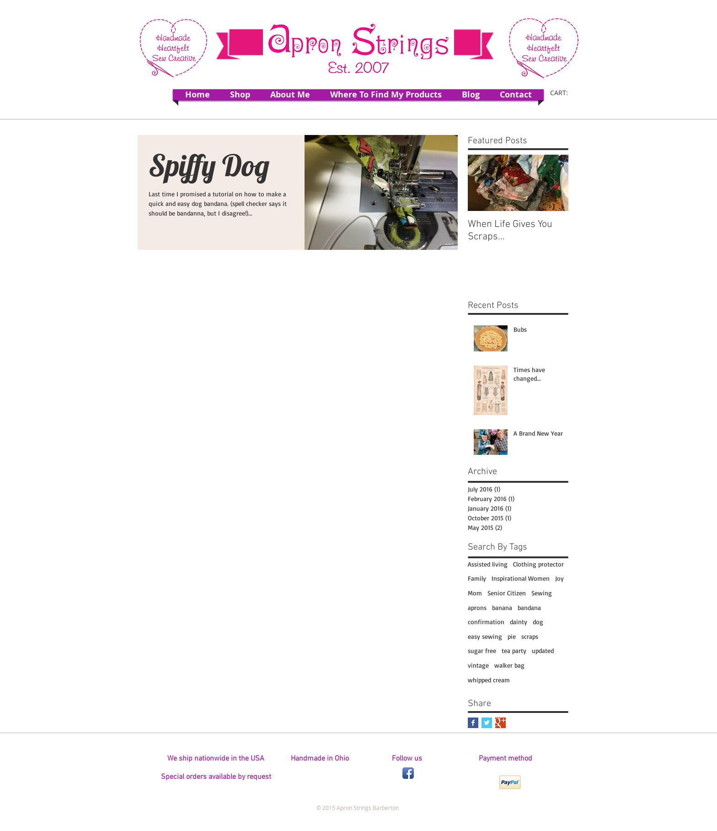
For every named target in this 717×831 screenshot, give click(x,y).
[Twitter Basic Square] (487, 723)
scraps (529, 636)
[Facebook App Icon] (408, 773)
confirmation (486, 622)
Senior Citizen (506, 593)
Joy (559, 578)
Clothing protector (538, 564)
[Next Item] (554, 183)
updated (543, 650)
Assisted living (488, 564)
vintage (478, 665)
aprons (477, 607)
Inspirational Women (521, 578)
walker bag (509, 665)
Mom (475, 593)
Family (477, 578)
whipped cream (489, 680)
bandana (529, 607)
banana (502, 607)
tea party (514, 650)
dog (538, 622)
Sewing (541, 593)
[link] (564, 93)
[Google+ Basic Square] (500, 723)
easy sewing (485, 636)
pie (512, 636)
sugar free (482, 650)
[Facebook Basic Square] (473, 723)
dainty (518, 622)
